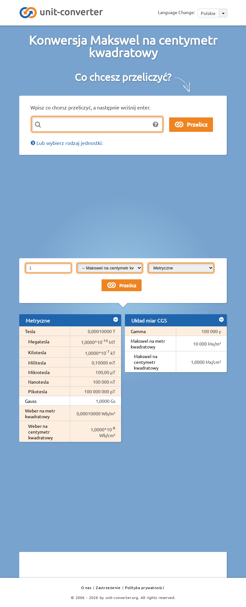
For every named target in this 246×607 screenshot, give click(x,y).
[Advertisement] (132, 206)
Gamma (138, 331)
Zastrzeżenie (108, 587)
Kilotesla (37, 352)
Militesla (37, 362)
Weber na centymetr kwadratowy (40, 431)
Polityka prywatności (144, 587)
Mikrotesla (39, 372)
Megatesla (38, 341)
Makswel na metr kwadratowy (148, 343)
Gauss (31, 401)
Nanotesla (38, 382)
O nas (86, 587)
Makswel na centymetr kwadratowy (146, 362)
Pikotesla (37, 391)
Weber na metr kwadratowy (40, 413)
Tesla (30, 331)
